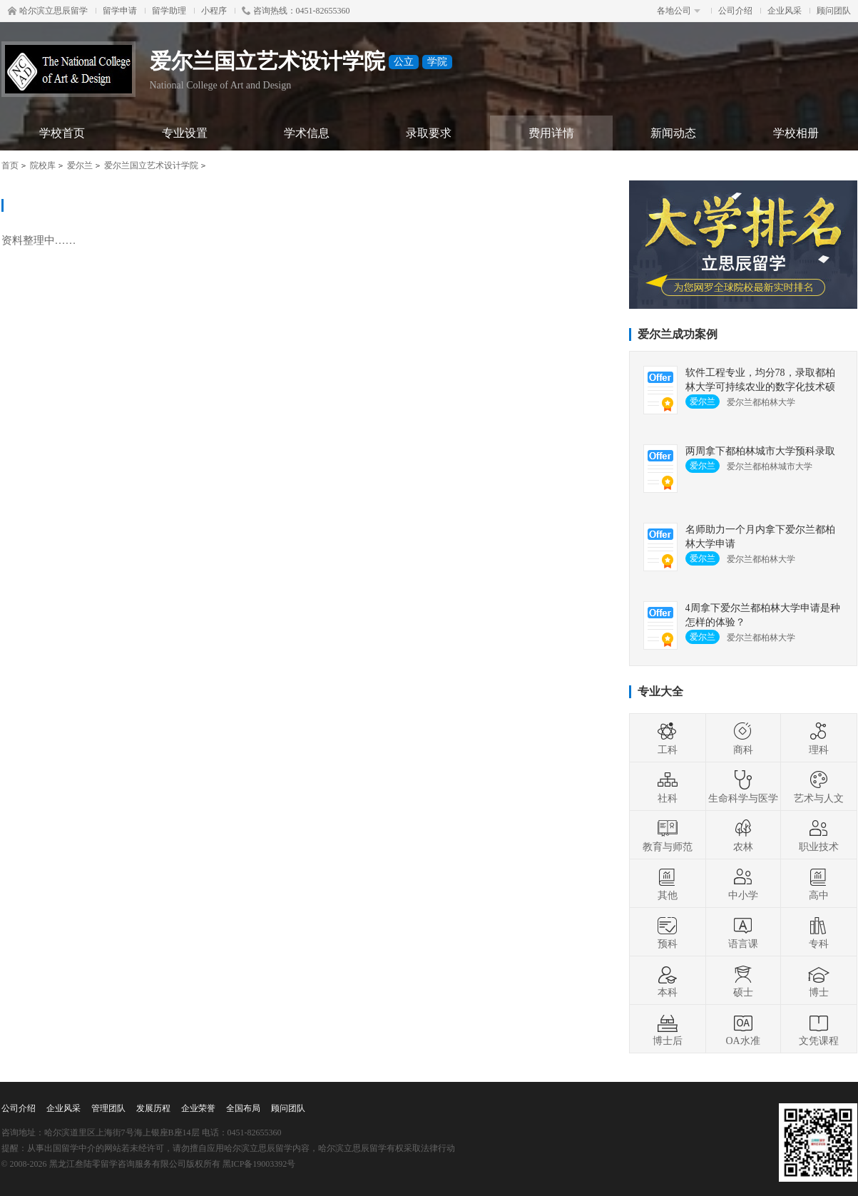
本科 (667, 981)
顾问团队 (834, 11)
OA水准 (742, 1029)
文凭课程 (819, 1029)
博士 (818, 981)
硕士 (743, 981)
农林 (743, 835)
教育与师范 (668, 835)
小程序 (214, 11)
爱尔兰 (80, 165)
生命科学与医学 (743, 787)
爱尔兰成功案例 (677, 334)
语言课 (743, 932)
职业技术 (819, 835)
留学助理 (169, 11)
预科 (667, 932)
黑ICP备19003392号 (259, 1164)
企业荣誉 (198, 1108)
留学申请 (120, 11)
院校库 (43, 165)
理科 (818, 738)
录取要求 (428, 133)
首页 (10, 165)
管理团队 (108, 1108)
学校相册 (796, 133)
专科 (818, 932)
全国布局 (243, 1108)
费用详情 (551, 133)
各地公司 (678, 11)
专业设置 (185, 133)
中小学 (743, 884)
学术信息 (307, 133)
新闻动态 (673, 133)
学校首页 (62, 133)
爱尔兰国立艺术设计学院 (151, 165)
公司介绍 (735, 11)
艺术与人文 (819, 787)
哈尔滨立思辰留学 (48, 11)
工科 (667, 738)
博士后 (668, 1029)
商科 (743, 738)
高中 (818, 884)
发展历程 (153, 1108)
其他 (667, 884)
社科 (667, 787)
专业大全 (660, 691)
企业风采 (784, 11)
